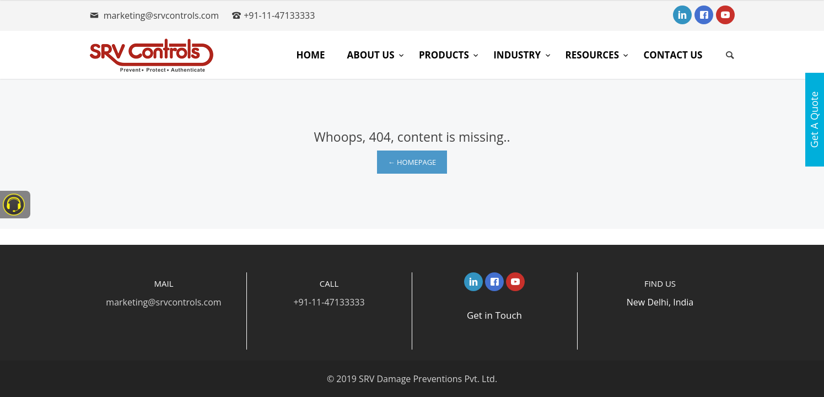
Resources (594, 55)
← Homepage (412, 162)
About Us (371, 55)
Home (310, 55)
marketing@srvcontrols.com (161, 15)
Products (445, 55)
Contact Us (672, 55)
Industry (518, 55)
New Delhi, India (660, 302)
